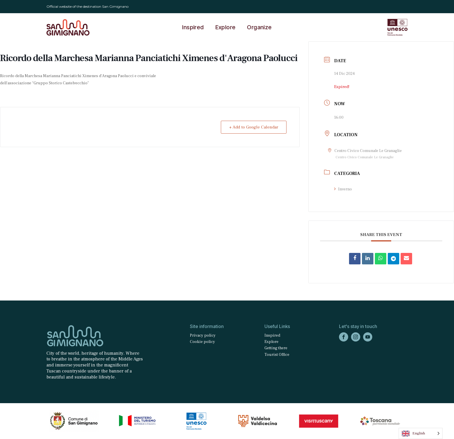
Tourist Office (276, 354)
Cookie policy (202, 341)
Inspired (193, 27)
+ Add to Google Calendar (253, 127)
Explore (225, 27)
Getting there (275, 348)
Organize (259, 27)
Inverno (343, 189)
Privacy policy (203, 335)
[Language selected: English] (421, 433)
